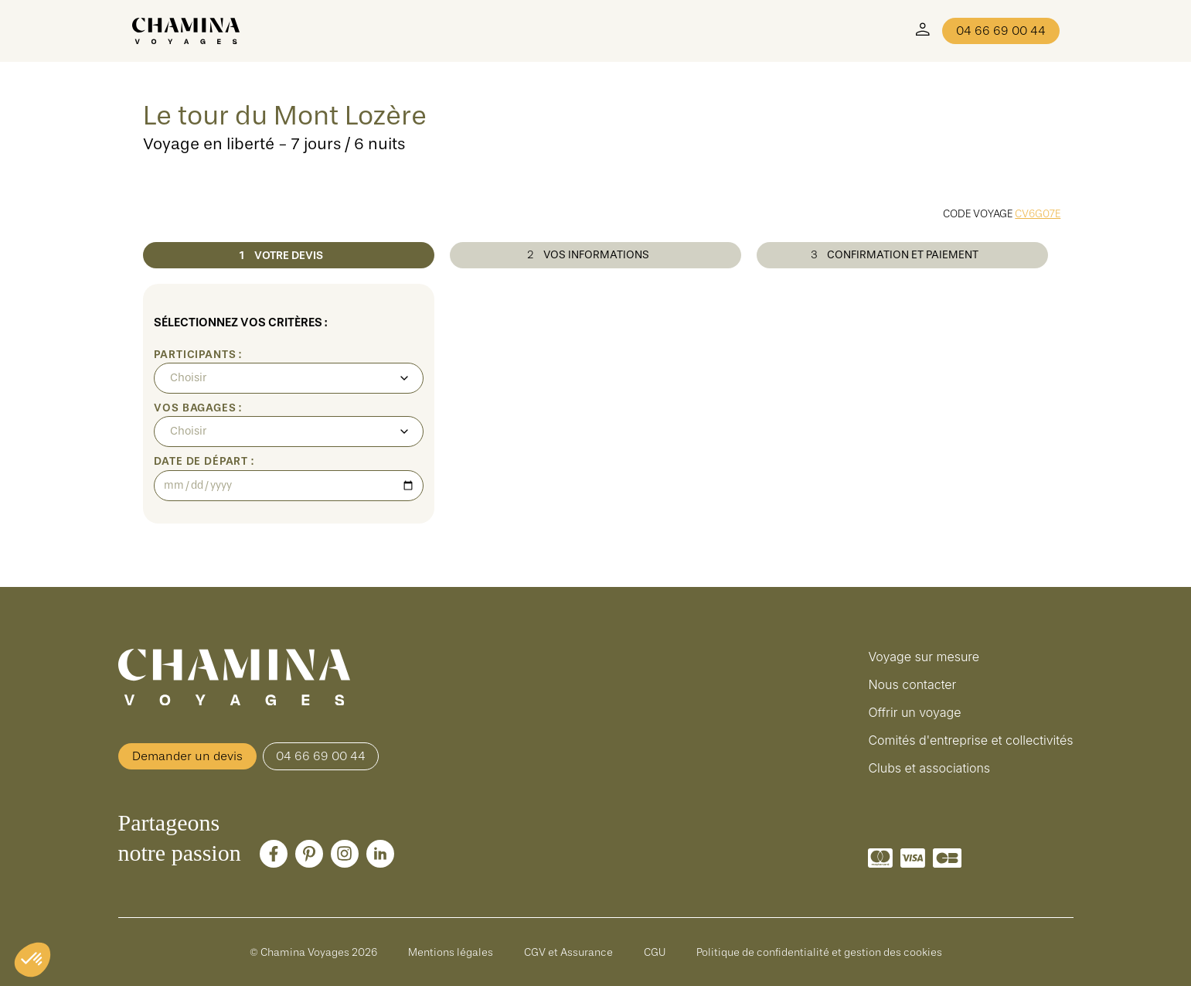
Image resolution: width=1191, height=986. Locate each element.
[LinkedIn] (380, 854)
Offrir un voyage (914, 712)
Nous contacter (912, 684)
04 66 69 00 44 (1001, 31)
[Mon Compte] (923, 30)
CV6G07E (1037, 213)
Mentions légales (450, 952)
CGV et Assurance (568, 952)
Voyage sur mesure (923, 656)
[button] (32, 959)
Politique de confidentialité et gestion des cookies (819, 952)
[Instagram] (345, 854)
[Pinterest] (309, 854)
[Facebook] (274, 854)
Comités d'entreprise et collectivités (970, 740)
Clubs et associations (929, 768)
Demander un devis (187, 756)
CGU (654, 952)
